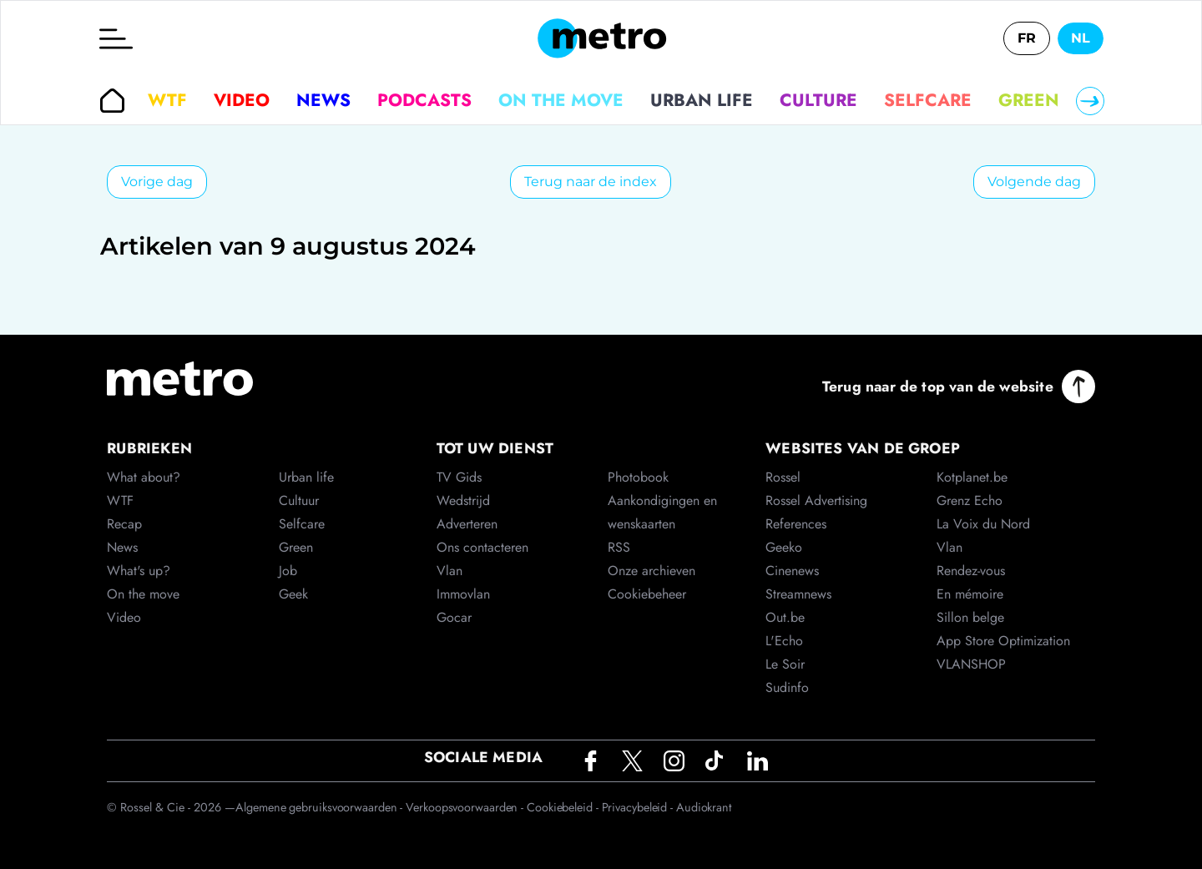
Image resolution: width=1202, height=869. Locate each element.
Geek (293, 594)
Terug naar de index (590, 181)
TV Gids (459, 477)
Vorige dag (157, 181)
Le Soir (785, 664)
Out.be (785, 617)
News (323, 100)
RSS (619, 547)
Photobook (638, 477)
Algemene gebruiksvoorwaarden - (320, 807)
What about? (143, 477)
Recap (124, 523)
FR (1027, 38)
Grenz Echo (970, 500)
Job (288, 570)
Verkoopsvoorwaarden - (466, 807)
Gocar (454, 617)
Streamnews (798, 594)
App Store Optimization (1003, 640)
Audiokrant (703, 807)
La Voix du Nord (983, 523)
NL (1080, 38)
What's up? (138, 570)
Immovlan (463, 594)
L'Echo (784, 640)
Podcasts (424, 100)
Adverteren (467, 523)
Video (242, 100)
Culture (818, 100)
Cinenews (792, 570)
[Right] (1090, 101)
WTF (167, 100)
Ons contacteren (482, 547)
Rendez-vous (971, 570)
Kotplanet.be (972, 477)
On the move (561, 100)
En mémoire (970, 594)
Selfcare (928, 100)
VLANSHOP (971, 664)
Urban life (701, 100)
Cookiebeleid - (564, 807)
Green (1028, 100)
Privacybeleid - (639, 807)
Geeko (783, 547)
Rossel (782, 477)
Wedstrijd (463, 500)
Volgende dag (1034, 181)
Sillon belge (970, 617)
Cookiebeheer (647, 594)
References (795, 523)
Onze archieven (651, 570)
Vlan (449, 570)
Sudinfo (787, 687)
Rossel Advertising (816, 500)
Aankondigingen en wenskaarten (662, 512)
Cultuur (299, 500)
